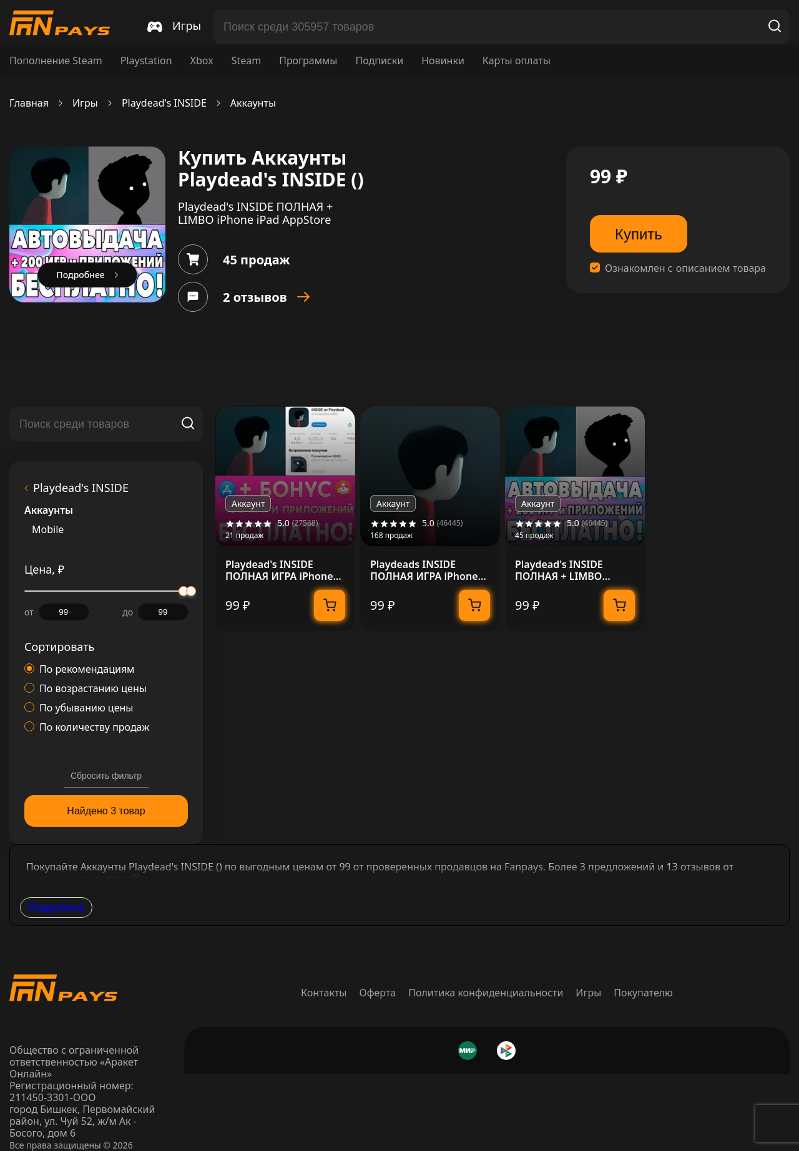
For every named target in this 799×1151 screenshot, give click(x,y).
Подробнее (56, 907)
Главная (29, 103)
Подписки (379, 60)
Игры (85, 103)
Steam (247, 60)
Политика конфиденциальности (485, 992)
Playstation (146, 60)
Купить (638, 234)
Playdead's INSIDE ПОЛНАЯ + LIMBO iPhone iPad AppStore (567, 570)
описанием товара (721, 268)
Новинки (442, 60)
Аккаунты (253, 103)
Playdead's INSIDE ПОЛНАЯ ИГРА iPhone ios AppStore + (279, 570)
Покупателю (643, 992)
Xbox (201, 60)
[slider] (191, 591)
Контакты (323, 992)
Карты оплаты (517, 60)
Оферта (378, 992)
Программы (308, 60)
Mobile (48, 530)
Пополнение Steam (55, 60)
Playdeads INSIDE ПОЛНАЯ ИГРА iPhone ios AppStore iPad (424, 570)
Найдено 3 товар (106, 811)
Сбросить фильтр (106, 776)
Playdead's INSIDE (164, 103)
